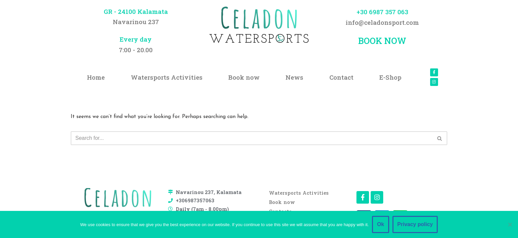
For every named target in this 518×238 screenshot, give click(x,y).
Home (96, 77)
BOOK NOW (382, 40)
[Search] (251, 138)
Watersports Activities (167, 77)
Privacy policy (415, 224)
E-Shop (390, 77)
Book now (244, 77)
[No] (509, 224)
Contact (341, 77)
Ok (380, 224)
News (294, 77)
